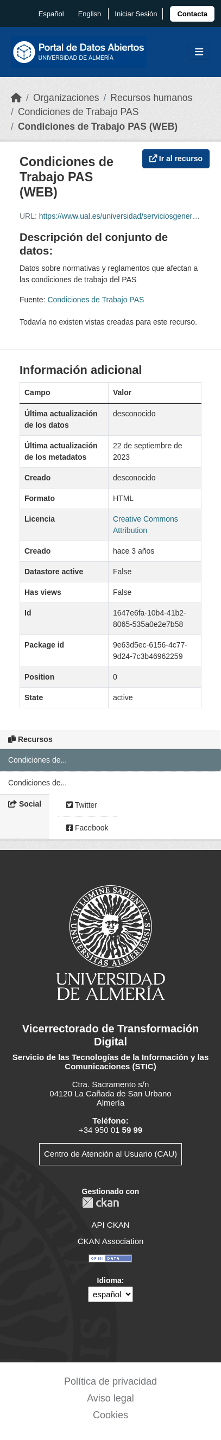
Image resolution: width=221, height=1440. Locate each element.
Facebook (87, 827)
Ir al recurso (176, 158)
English (90, 14)
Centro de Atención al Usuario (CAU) (110, 1153)
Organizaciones (66, 97)
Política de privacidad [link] (110, 1381)
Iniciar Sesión (136, 14)
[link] (192, 14)
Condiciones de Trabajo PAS (78, 111)
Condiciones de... (37, 760)
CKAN (100, 1202)
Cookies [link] (110, 1415)
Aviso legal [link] (110, 1398)
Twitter (81, 805)
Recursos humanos (151, 97)
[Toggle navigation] (199, 52)
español (51, 14)
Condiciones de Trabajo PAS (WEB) (98, 126)
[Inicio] (16, 97)
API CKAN (110, 1224)
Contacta (192, 14)
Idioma (109, 1280)
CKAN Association (111, 1241)
